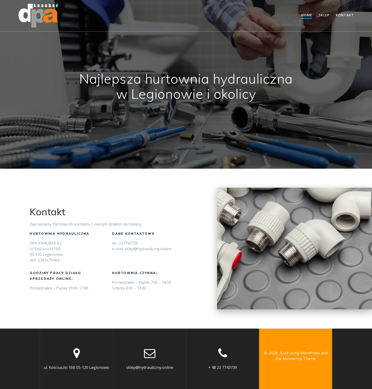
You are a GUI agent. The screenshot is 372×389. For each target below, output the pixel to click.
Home (306, 15)
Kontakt (345, 15)
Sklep (324, 15)
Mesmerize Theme (299, 358)
